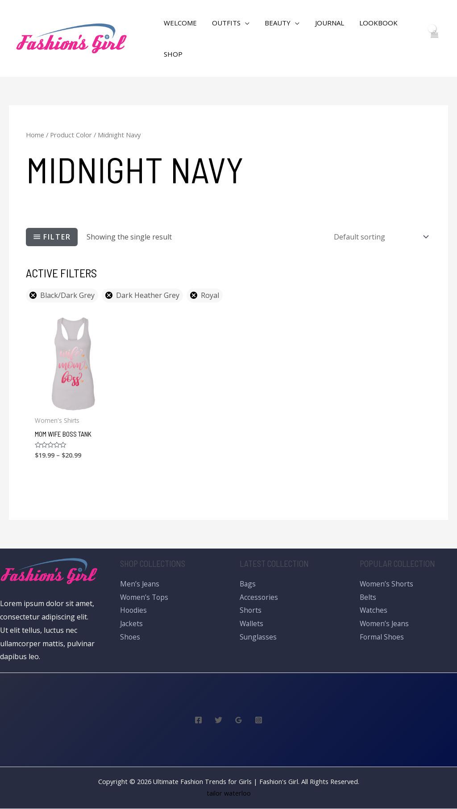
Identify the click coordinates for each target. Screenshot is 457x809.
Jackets (132, 624)
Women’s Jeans (385, 624)
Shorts (251, 610)
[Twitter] (218, 720)
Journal (322, 22)
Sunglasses (259, 637)
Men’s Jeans (140, 584)
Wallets (252, 624)
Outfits (223, 22)
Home (35, 134)
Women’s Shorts (387, 584)
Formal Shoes (382, 637)
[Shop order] (379, 237)
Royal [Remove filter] (210, 295)
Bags (248, 584)
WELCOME (179, 22)
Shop (172, 54)
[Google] (238, 720)
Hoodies (134, 610)
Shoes (130, 637)
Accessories (259, 597)
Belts (368, 597)
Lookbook (370, 22)
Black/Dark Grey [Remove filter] (67, 295)
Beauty (273, 22)
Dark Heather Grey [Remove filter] (147, 295)
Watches (374, 610)
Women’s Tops (145, 597)
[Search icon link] (141, 38)
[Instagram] (258, 720)
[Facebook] (198, 720)
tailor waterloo (229, 793)
